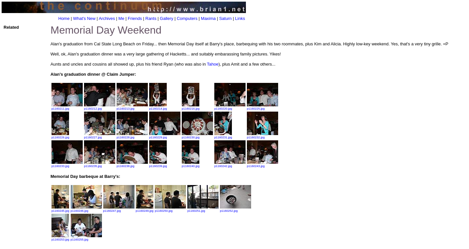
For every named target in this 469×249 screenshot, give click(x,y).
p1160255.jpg (86, 238)
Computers (187, 18)
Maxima (208, 18)
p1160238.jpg (132, 164)
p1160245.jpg (60, 209)
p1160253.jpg (60, 238)
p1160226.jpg (60, 135)
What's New (84, 18)
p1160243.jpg (262, 164)
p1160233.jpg (67, 164)
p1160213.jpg (132, 107)
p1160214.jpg (158, 107)
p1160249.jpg (145, 209)
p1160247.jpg (119, 209)
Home (64, 18)
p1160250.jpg (170, 209)
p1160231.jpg (223, 135)
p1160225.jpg (262, 107)
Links (240, 18)
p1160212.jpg (99, 107)
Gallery (166, 18)
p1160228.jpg (132, 135)
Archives (107, 18)
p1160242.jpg (230, 164)
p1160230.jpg (197, 135)
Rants (150, 18)
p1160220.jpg (230, 107)
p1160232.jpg (262, 135)
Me (121, 18)
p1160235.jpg (99, 164)
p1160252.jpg (235, 209)
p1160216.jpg (191, 107)
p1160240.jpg (191, 164)
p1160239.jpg (158, 164)
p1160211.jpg (67, 107)
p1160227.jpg (99, 135)
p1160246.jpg (86, 209)
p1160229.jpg (164, 135)
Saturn (225, 18)
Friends (135, 18)
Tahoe (212, 64)
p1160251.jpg (203, 209)
